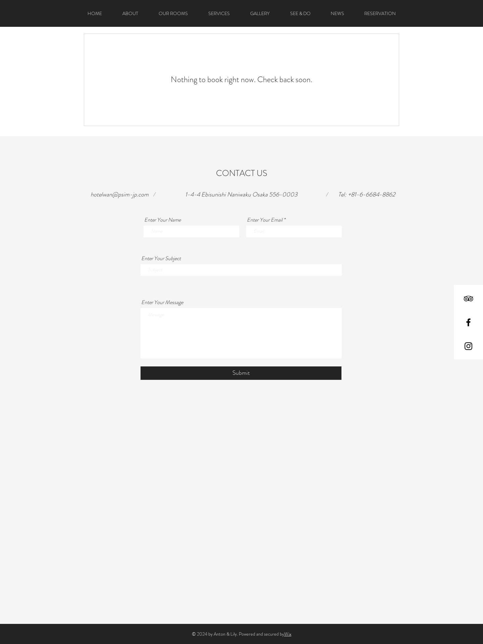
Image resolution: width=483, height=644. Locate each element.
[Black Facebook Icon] (468, 322)
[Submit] (241, 373)
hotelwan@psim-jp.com (120, 194)
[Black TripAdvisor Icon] (468, 298)
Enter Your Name (162, 220)
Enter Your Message (162, 302)
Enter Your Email (264, 220)
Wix (287, 634)
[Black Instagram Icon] (468, 346)
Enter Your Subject (161, 258)
